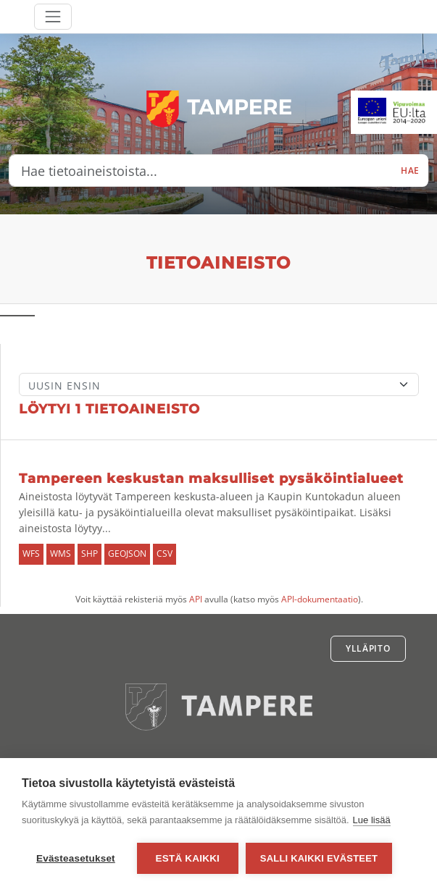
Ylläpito (368, 648)
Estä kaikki (188, 858)
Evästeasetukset (75, 858)
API (195, 599)
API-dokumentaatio (319, 599)
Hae (410, 170)
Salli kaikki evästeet (319, 858)
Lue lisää (372, 820)
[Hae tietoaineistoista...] (201, 171)
